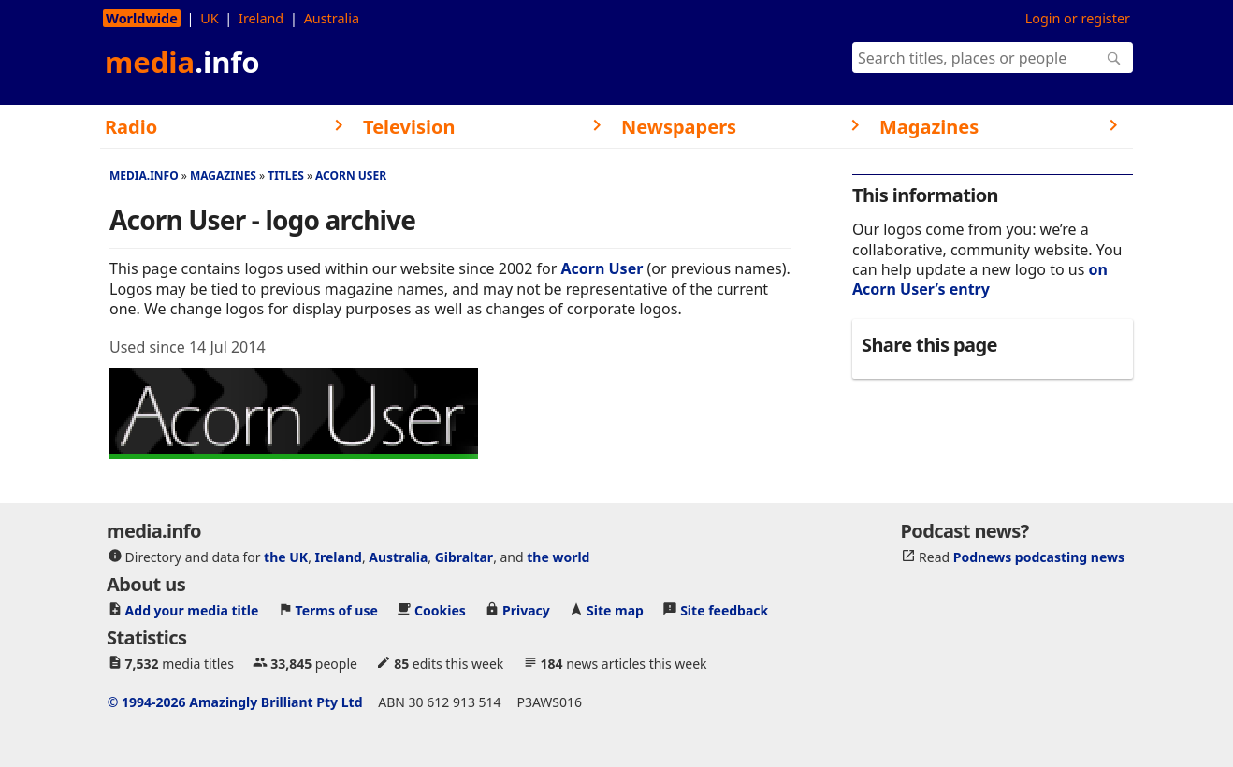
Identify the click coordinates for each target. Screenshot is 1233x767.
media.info (144, 175)
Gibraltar (464, 557)
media (182, 61)
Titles (286, 175)
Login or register (1077, 18)
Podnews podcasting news (1038, 557)
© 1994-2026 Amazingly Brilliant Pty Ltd (235, 702)
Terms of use (337, 610)
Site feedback (724, 610)
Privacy (526, 610)
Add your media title (192, 610)
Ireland (261, 18)
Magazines (223, 175)
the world (558, 557)
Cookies (440, 610)
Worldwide (142, 18)
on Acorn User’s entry (980, 279)
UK (209, 18)
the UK (286, 557)
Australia (331, 18)
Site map (615, 610)
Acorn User (350, 175)
